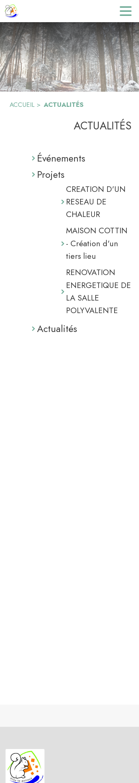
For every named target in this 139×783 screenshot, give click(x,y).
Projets (50, 174)
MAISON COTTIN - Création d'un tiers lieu (97, 243)
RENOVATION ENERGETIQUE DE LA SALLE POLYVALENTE (98, 291)
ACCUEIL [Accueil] (22, 104)
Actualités (57, 328)
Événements (61, 158)
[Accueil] (11, 11)
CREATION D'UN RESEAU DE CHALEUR (96, 201)
